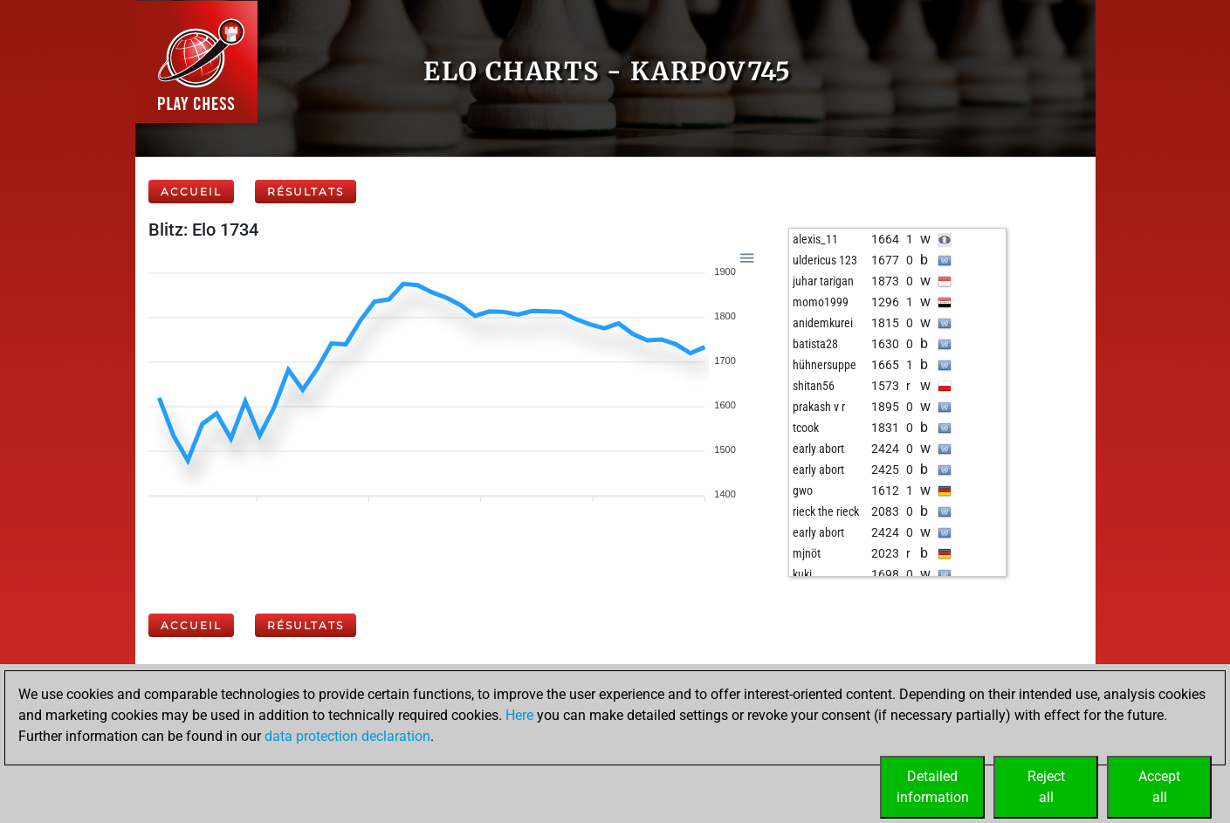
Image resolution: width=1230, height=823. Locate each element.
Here (519, 715)
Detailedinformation (933, 787)
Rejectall (1046, 787)
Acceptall (1159, 787)
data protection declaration (347, 736)
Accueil (191, 191)
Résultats (305, 191)
